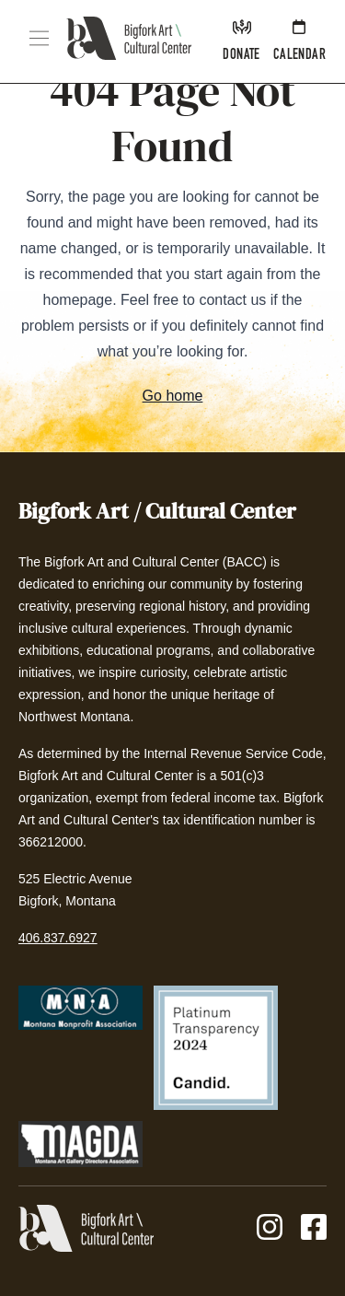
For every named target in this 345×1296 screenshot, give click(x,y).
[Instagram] (269, 1228)
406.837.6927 (58, 937)
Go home (173, 395)
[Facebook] (314, 1228)
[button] (39, 38)
